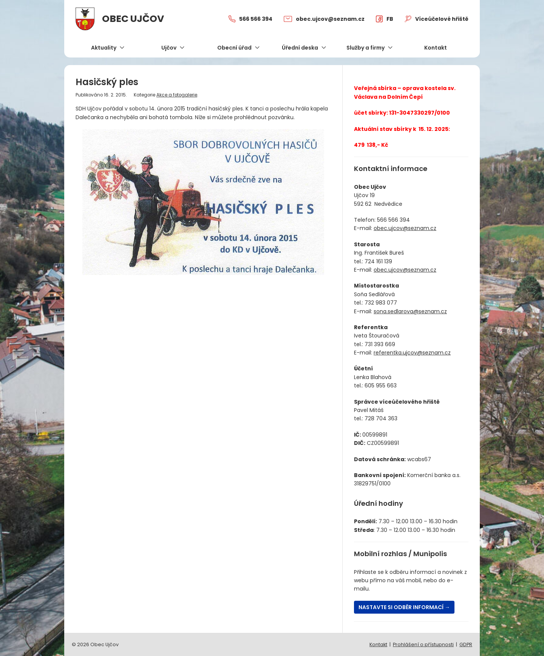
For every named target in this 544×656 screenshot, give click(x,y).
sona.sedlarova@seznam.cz (410, 311)
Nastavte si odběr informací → (404, 607)
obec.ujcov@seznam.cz (405, 228)
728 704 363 (381, 418)
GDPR (465, 644)
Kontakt (378, 644)
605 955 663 (381, 385)
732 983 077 (381, 302)
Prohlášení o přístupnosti (423, 644)
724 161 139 (378, 261)
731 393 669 (380, 344)
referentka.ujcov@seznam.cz (412, 352)
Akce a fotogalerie (176, 95)
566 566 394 (393, 220)
